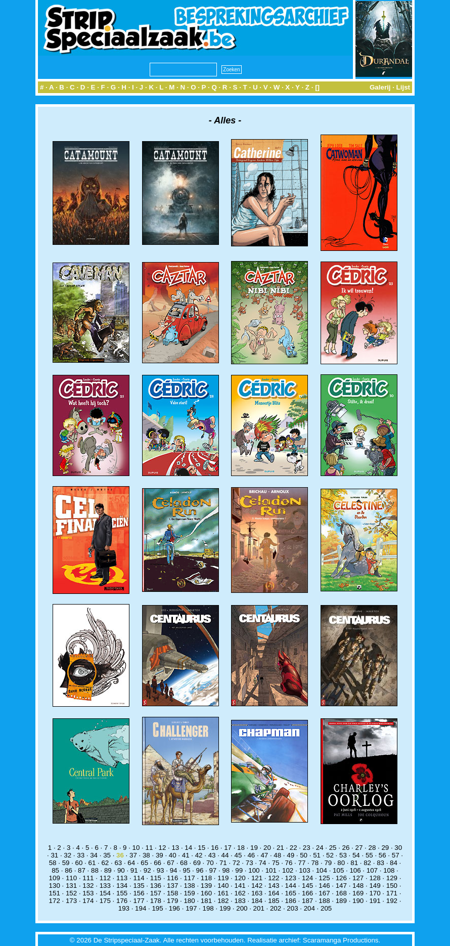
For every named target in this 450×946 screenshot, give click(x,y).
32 (67, 855)
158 (172, 893)
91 (134, 870)
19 (254, 847)
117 (189, 878)
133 (105, 885)
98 (226, 870)
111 (88, 878)
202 (275, 908)
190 (358, 901)
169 (358, 893)
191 (374, 901)
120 (240, 878)
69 (197, 863)
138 (189, 885)
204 (309, 908)
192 (391, 901)
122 (273, 878)
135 (138, 885)
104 (321, 870)
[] (317, 87)
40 (172, 855)
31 (54, 855)
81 (354, 863)
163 (256, 893)
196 (174, 908)
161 (223, 893)
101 (271, 870)
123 (290, 878)
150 (391, 885)
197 (191, 908)
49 (290, 855)
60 (79, 863)
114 (138, 878)
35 (107, 855)
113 (121, 878)
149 (374, 885)
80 (341, 863)
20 (267, 847)
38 (146, 855)
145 (307, 885)
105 (338, 870)
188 (324, 901)
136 (155, 885)
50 (303, 855)
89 (108, 870)
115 (155, 878)
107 (372, 870)
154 (105, 893)
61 (92, 863)
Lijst (403, 87)
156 (138, 893)
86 (68, 870)
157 (155, 893)
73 (249, 863)
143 (273, 885)
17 (228, 847)
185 (273, 901)
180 (189, 901)
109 (54, 878)
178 (155, 901)
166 (307, 893)
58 (53, 863)
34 (94, 855)
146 (324, 885)
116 (172, 878)
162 (240, 893)
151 (54, 893)
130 (54, 885)
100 (253, 870)
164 (273, 893)
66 (157, 863)
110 (71, 878)
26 (346, 847)
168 (341, 893)
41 (186, 855)
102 (287, 870)
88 (95, 870)
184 (256, 901)
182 (223, 901)
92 (147, 870)
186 (290, 901)
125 (324, 878)
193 (123, 908)
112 (105, 878)
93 (160, 870)
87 (81, 870)
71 (223, 863)
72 (236, 863)
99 (239, 870)
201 (258, 908)
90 (121, 870)
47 (264, 855)
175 (105, 901)
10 (136, 847)
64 (131, 863)
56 (382, 855)
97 (212, 870)
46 (251, 855)
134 (121, 885)
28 (372, 847)
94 (173, 870)
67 (170, 863)
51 (317, 855)
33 (80, 855)
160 (206, 893)
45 (238, 855)
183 (240, 901)
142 (256, 885)
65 (144, 863)
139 (206, 885)
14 (188, 847)
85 (55, 870)
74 (262, 863)
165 (290, 893)
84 (393, 863)
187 (307, 901)
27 (359, 847)
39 (159, 855)
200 (241, 908)
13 (175, 847)
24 (320, 847)
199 (225, 908)
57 (395, 855)
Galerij (380, 87)
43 (212, 855)
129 (391, 878)
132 (88, 885)
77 (302, 863)
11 (149, 847)
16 (214, 847)
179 (172, 901)
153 (88, 893)
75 (276, 863)
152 (71, 893)
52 (330, 855)
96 (200, 870)
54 (356, 855)
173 (71, 901)
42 (199, 855)
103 (304, 870)
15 (201, 847)
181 (206, 901)
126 (341, 878)
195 (157, 908)
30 (398, 847)
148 (358, 885)
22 (293, 847)
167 (324, 893)
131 (71, 885)
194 (140, 908)
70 (210, 863)
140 (223, 885)
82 (367, 863)
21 (280, 847)
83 (380, 863)
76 (289, 863)
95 (187, 870)
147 (341, 885)
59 (66, 863)
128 (374, 878)
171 (391, 893)
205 (326, 908)
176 (121, 901)
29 (385, 847)
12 (162, 847)
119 (223, 878)
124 (307, 878)
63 (118, 863)
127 (358, 878)
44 (225, 855)
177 (138, 901)
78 (315, 863)
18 (241, 847)
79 (328, 863)
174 (88, 901)
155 (121, 893)
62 (105, 863)
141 (240, 885)
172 (54, 901)
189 (341, 901)
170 (374, 893)
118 (206, 878)
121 (256, 878)
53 (343, 855)
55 (369, 855)
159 (189, 893)
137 (172, 885)
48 (277, 855)
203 (292, 908)
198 (208, 908)
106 (355, 870)
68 (184, 863)
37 (133, 855)
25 (333, 847)
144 (290, 885)
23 (306, 847)
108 (388, 870)
